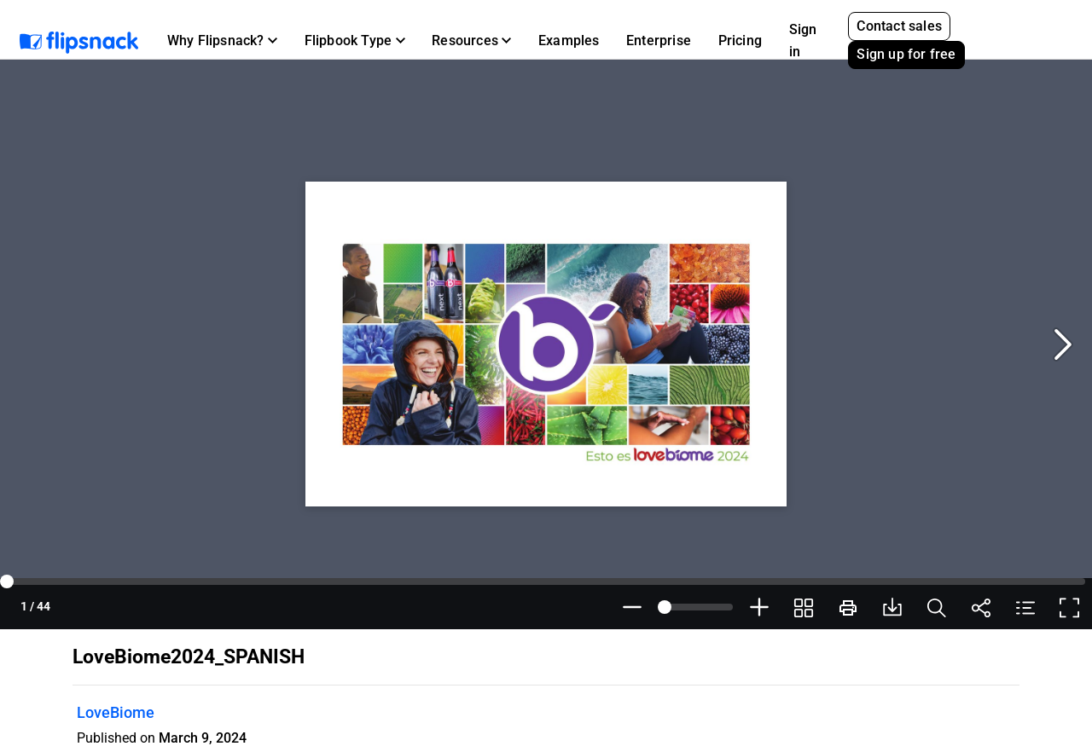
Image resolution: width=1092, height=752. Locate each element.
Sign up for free (906, 54)
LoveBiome (115, 712)
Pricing (740, 40)
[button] (222, 40)
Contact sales (899, 26)
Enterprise (658, 40)
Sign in (803, 40)
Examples (569, 40)
